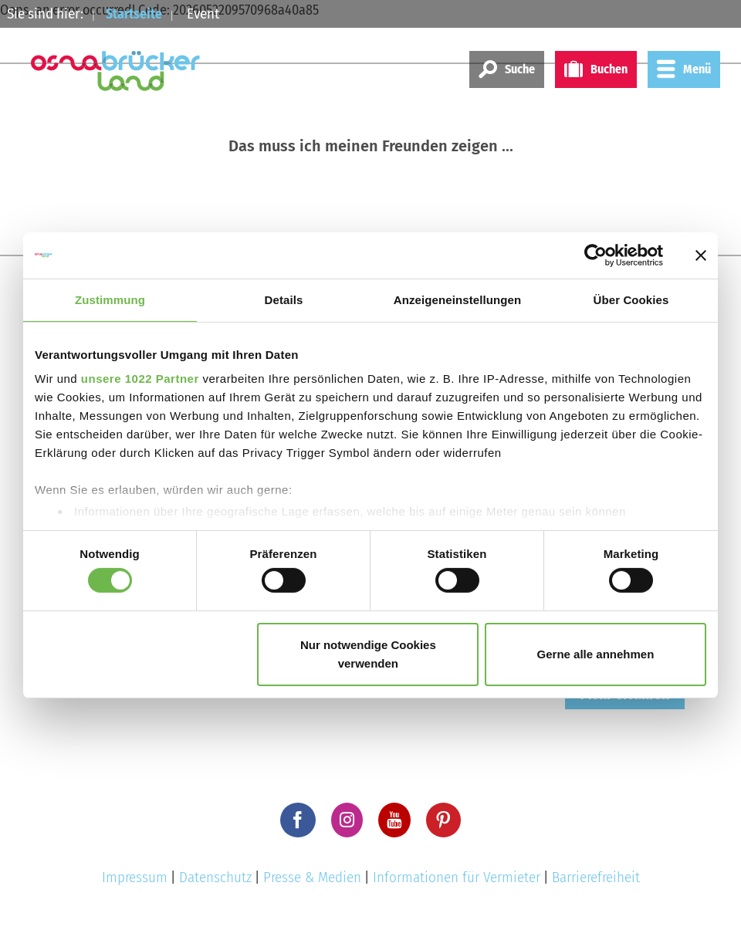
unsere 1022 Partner (140, 378)
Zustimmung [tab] (110, 299)
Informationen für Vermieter (456, 877)
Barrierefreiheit (596, 877)
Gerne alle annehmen (596, 654)
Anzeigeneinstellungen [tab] (457, 299)
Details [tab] (284, 299)
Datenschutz (215, 877)
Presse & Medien (312, 877)
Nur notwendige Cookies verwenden (368, 654)
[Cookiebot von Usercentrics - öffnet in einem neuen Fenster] (595, 254)
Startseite (136, 13)
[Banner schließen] (700, 254)
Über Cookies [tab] (631, 299)
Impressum (134, 877)
